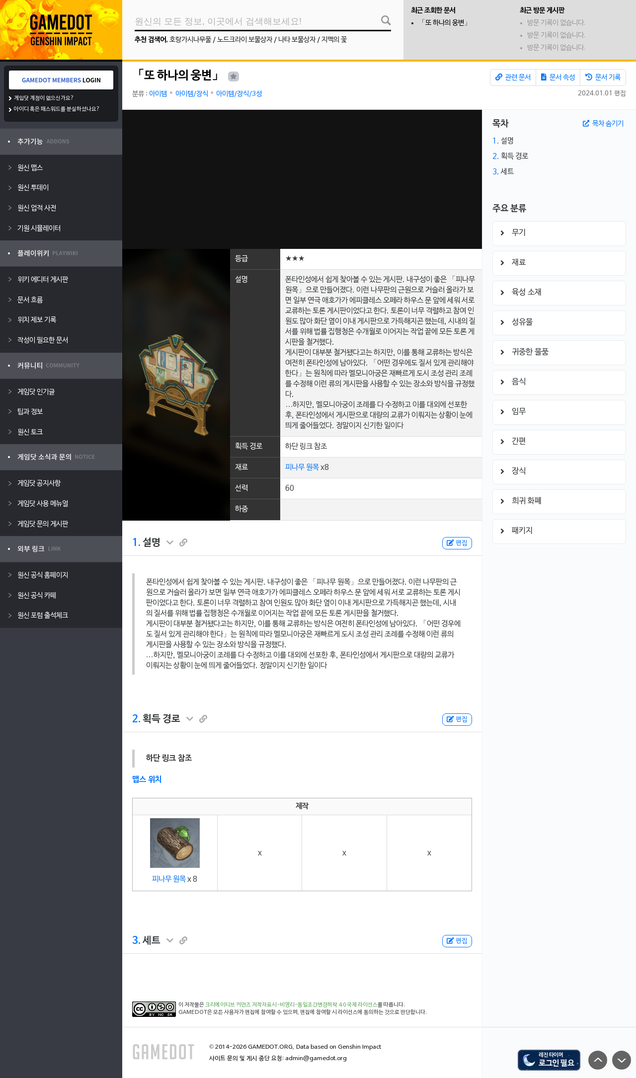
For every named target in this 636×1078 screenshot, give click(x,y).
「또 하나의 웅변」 (444, 23)
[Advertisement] (302, 179)
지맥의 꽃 (334, 40)
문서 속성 (558, 77)
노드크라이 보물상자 (244, 40)
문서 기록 (603, 77)
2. (136, 719)
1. (136, 543)
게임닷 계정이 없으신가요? (44, 98)
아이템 (158, 94)
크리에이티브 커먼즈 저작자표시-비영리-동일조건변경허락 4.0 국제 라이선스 (291, 1005)
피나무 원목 (302, 467)
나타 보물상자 (297, 40)
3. (136, 940)
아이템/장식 (191, 94)
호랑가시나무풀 (190, 40)
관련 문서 (513, 77)
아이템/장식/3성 (239, 94)
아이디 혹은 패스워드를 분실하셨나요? (57, 109)
